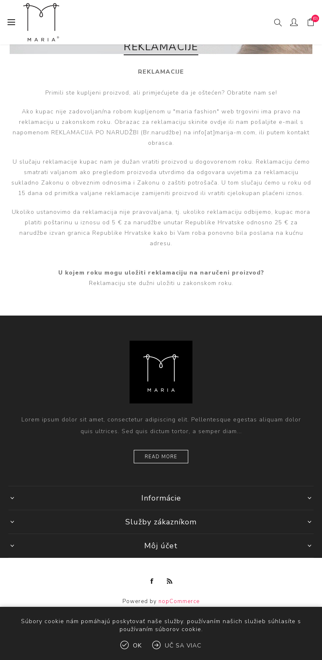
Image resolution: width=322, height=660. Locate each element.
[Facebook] (152, 581)
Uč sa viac (183, 646)
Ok (137, 646)
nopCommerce (179, 601)
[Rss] (170, 581)
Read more (161, 457)
